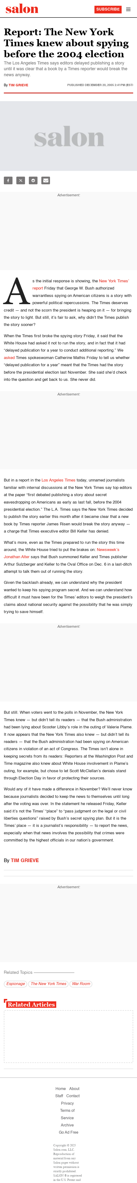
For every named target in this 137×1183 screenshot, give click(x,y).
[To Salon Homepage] (22, 8)
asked (9, 358)
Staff (59, 1096)
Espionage (15, 984)
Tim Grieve (18, 85)
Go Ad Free (68, 1133)
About (74, 1089)
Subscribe (108, 10)
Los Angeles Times (58, 480)
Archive (67, 1125)
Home (61, 1089)
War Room (81, 984)
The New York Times (48, 984)
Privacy (67, 1104)
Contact (73, 1096)
